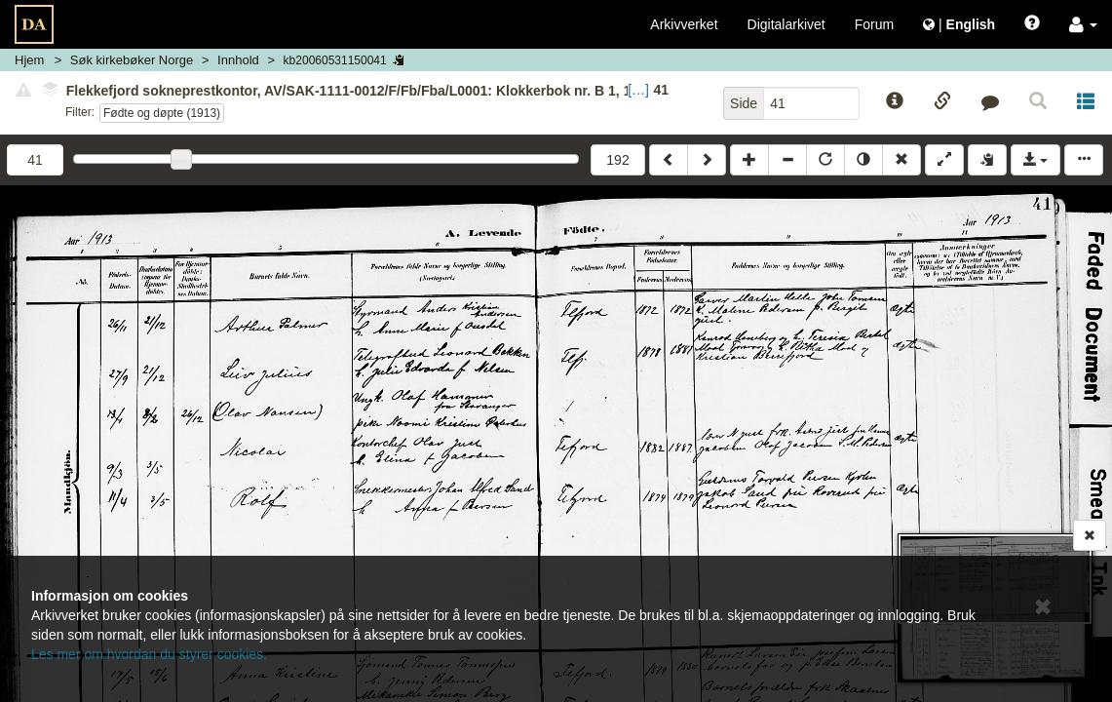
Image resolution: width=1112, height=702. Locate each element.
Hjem (29, 60)
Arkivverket (683, 24)
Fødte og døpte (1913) (161, 113)
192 (617, 160)
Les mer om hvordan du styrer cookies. (149, 654)
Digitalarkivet (786, 24)
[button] (1083, 24)
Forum (874, 24)
